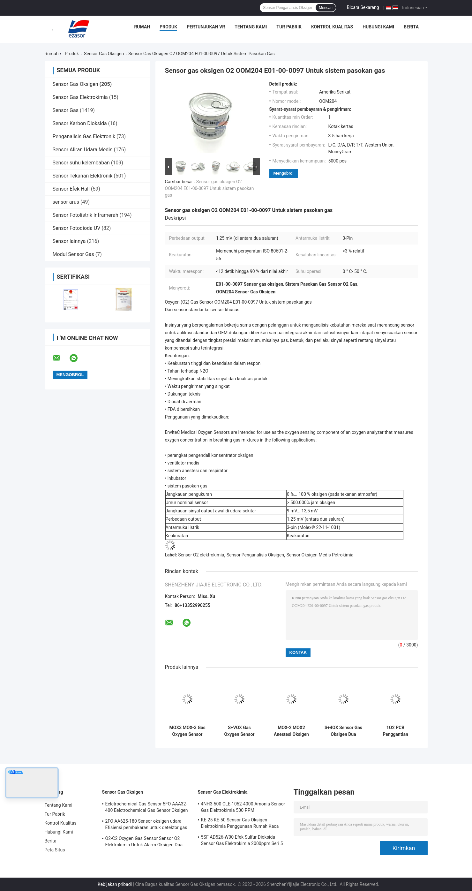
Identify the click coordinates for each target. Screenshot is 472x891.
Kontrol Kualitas (332, 26)
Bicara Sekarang (363, 7)
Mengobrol (283, 173)
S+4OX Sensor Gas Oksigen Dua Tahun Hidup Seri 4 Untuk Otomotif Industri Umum (343, 731)
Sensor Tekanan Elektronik (83, 176)
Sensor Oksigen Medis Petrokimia (320, 554)
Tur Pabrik (289, 26)
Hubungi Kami (378, 26)
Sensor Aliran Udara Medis (83, 150)
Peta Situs (55, 849)
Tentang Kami (251, 26)
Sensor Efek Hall (71, 189)
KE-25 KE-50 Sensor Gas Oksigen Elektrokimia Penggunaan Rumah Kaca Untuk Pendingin (240, 824)
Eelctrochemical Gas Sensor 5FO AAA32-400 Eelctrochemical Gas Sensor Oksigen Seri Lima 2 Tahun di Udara (146, 808)
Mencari (326, 7)
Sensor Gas (66, 110)
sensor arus (66, 202)
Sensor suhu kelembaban (81, 163)
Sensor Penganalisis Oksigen (255, 554)
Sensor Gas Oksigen (104, 53)
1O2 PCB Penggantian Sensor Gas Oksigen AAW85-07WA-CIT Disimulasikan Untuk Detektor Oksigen (395, 731)
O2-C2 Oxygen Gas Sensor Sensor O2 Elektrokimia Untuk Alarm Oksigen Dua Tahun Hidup (144, 842)
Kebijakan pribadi (115, 884)
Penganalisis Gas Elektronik (84, 136)
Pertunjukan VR (206, 26)
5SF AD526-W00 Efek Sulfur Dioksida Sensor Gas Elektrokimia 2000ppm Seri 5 (242, 840)
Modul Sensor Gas (73, 254)
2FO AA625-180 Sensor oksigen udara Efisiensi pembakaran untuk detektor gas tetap (146, 825)
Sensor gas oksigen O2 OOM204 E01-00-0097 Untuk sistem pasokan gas (209, 188)
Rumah (142, 26)
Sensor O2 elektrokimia (201, 554)
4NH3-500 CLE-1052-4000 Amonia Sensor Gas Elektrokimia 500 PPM (243, 807)
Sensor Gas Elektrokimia (80, 97)
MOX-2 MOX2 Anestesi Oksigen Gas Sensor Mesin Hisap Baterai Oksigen (291, 731)
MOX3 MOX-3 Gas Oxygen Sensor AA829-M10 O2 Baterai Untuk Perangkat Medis (187, 731)
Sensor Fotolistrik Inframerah (85, 215)
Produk (168, 26)
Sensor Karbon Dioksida (80, 123)
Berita (411, 26)
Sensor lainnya (69, 241)
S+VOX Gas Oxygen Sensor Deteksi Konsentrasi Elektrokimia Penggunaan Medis (239, 731)
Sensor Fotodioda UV (77, 228)
